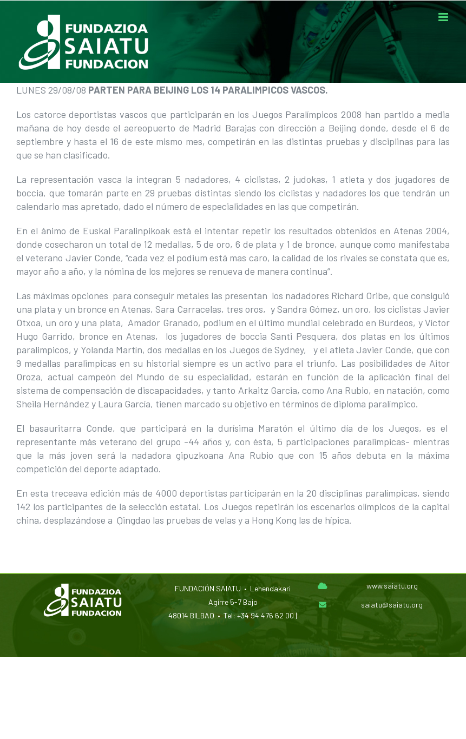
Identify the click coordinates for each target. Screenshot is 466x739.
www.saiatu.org (392, 585)
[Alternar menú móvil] (444, 17)
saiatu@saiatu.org (392, 604)
